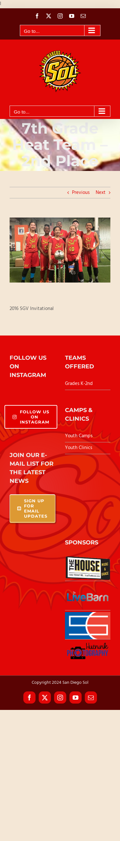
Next (101, 192)
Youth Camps (78, 436)
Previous (81, 192)
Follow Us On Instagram (30, 416)
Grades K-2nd (79, 383)
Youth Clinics (78, 448)
